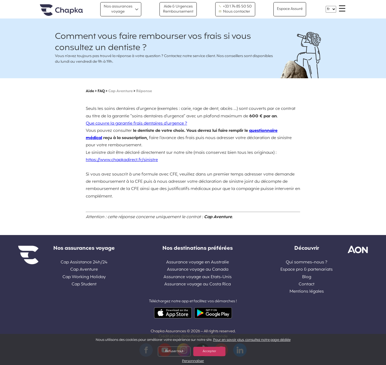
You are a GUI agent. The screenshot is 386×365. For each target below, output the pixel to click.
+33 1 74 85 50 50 (235, 6)
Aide (90, 91)
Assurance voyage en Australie (197, 262)
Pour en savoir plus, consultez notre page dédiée (252, 340)
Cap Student (84, 284)
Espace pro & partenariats (306, 270)
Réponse (144, 91)
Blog (306, 277)
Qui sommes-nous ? (306, 262)
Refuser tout (174, 351)
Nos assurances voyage (118, 9)
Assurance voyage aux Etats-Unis (198, 277)
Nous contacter (234, 11)
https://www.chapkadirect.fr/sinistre (122, 160)
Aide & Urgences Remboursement (178, 9)
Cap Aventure (120, 91)
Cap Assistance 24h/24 (84, 262)
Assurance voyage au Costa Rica (197, 284)
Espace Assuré (290, 9)
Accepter (209, 351)
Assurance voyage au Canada (197, 270)
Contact (306, 284)
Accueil (61, 10)
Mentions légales (307, 292)
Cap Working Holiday (84, 277)
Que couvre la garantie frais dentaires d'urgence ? (136, 123)
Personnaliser (193, 361)
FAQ (101, 91)
